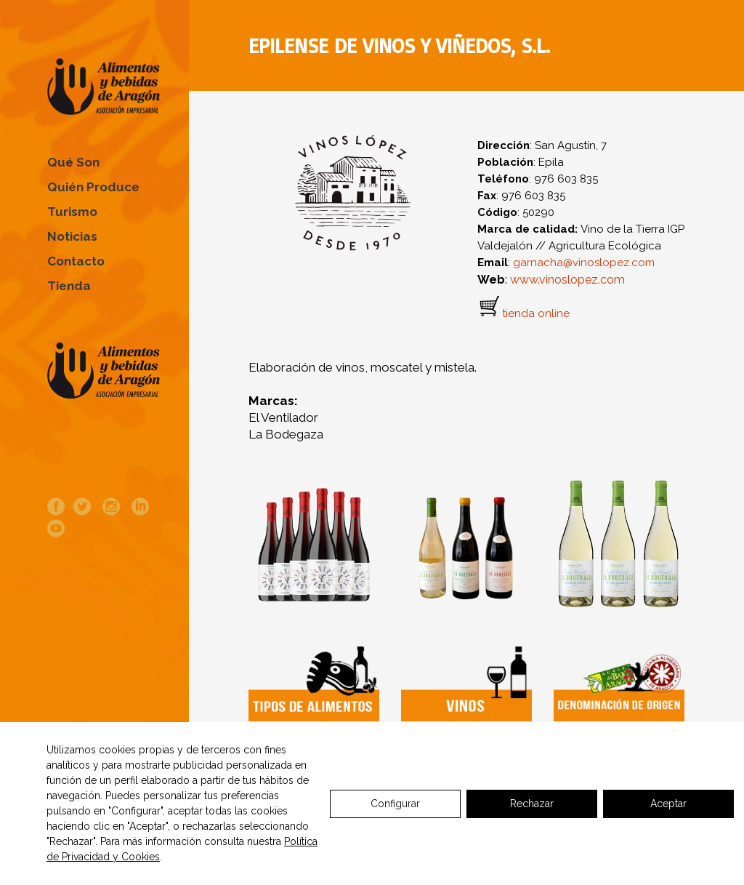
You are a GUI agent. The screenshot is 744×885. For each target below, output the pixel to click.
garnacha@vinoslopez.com (584, 262)
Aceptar (668, 803)
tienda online (536, 314)
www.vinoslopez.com (567, 280)
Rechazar (532, 803)
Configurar (395, 803)
